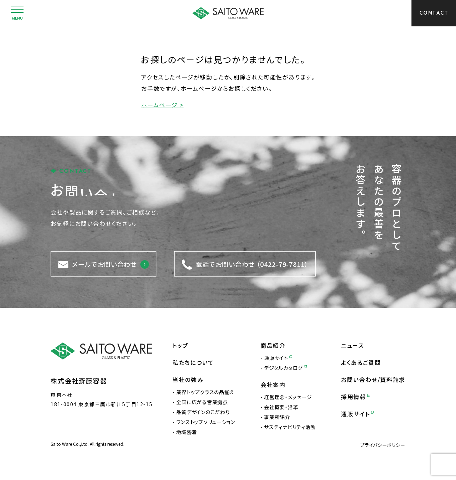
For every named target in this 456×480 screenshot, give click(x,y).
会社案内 (272, 384)
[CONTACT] (433, 13)
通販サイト (278, 357)
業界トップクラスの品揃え (205, 392)
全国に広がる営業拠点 (202, 402)
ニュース (352, 345)
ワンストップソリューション (205, 421)
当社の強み (187, 379)
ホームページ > (162, 104)
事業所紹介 (277, 416)
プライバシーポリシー (382, 445)
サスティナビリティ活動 (290, 426)
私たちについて (193, 362)
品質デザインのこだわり (203, 412)
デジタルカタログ (285, 367)
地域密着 (186, 431)
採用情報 (355, 396)
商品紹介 (272, 345)
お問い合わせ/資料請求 (373, 379)
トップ (180, 345)
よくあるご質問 (361, 362)
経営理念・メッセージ (288, 397)
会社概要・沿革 (281, 407)
